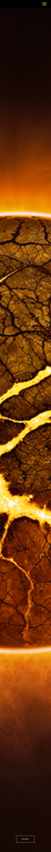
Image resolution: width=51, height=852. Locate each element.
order (25, 839)
